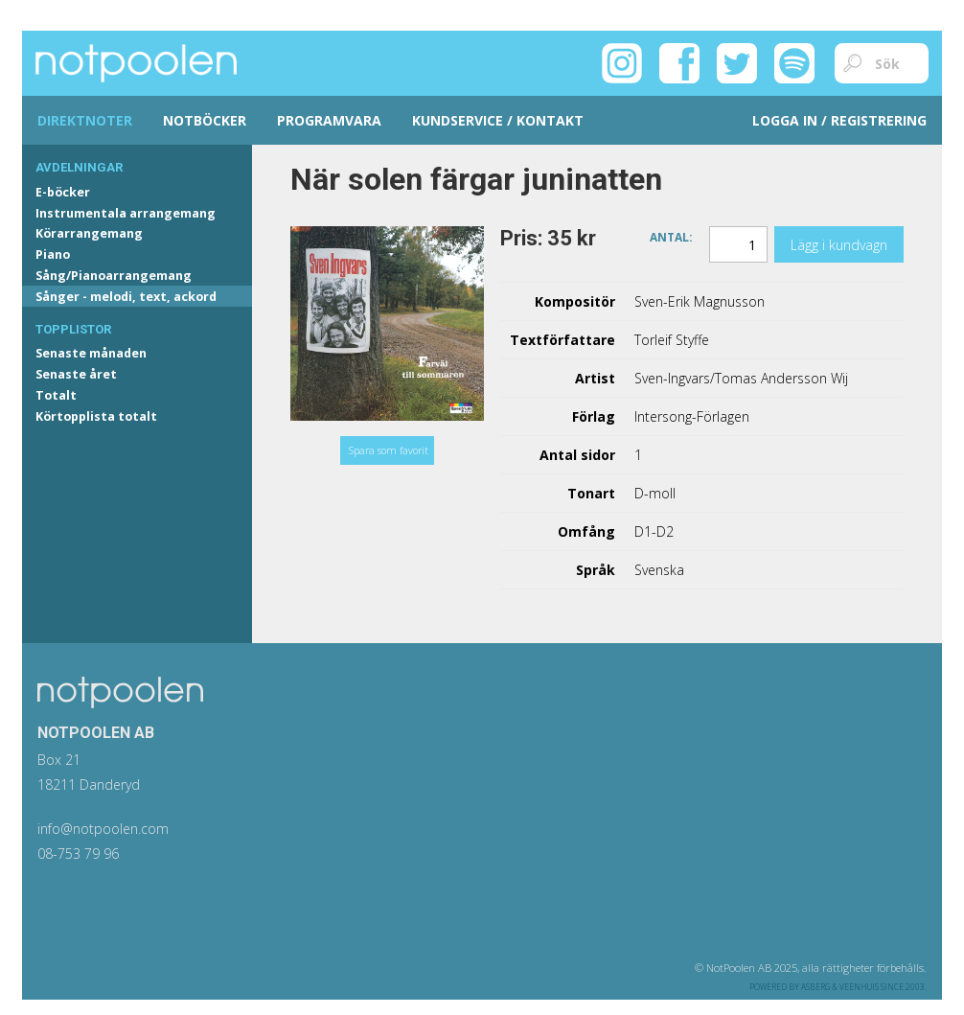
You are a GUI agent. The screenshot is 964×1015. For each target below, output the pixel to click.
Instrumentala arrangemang (125, 213)
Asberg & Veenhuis (840, 986)
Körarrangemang (89, 233)
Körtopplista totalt (96, 416)
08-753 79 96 (78, 853)
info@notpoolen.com (103, 828)
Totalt (56, 395)
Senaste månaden (91, 353)
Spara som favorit (388, 450)
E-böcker (62, 192)
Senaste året (76, 374)
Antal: (671, 236)
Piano (52, 254)
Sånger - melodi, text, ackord (126, 296)
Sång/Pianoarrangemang (113, 275)
